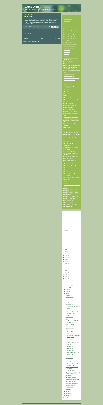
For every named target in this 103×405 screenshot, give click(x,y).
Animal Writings (67, 50)
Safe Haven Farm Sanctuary (70, 167)
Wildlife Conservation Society (70, 204)
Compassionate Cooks (69, 74)
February (68, 393)
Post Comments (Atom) (34, 41)
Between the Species (69, 61)
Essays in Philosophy (69, 86)
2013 (66, 261)
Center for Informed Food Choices (72, 65)
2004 (66, 278)
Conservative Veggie (69, 76)
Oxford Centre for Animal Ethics (71, 156)
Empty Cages (67, 82)
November (68, 282)
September (68, 285)
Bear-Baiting (68, 389)
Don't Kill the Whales (70, 370)
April (67, 295)
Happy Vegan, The (68, 101)
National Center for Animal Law (71, 147)
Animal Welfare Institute (69, 46)
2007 (66, 272)
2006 (66, 274)
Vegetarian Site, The (68, 200)
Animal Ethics (32, 7)
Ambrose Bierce (69, 317)
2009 (66, 269)
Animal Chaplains (68, 25)
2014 (66, 259)
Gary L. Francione (68, 93)
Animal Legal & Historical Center (71, 30)
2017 (66, 253)
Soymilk (67, 302)
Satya (65, 169)
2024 (66, 248)
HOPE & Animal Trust (69, 109)
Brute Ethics (67, 63)
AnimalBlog (66, 54)
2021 (66, 249)
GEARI (65, 95)
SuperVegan (67, 179)
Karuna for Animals (68, 129)
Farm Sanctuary (68, 91)
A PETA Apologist (69, 348)
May (67, 293)
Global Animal (67, 97)
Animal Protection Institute (70, 32)
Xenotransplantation (70, 304)
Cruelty (67, 315)
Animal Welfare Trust (69, 48)
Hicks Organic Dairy (68, 107)
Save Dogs (66, 171)
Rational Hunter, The (69, 163)
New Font (68, 340)
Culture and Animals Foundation (71, 78)
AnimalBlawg (67, 52)
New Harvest (67, 149)
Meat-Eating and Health (71, 377)
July (67, 289)
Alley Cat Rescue (68, 19)
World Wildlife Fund (68, 206)
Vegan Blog (67, 190)
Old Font (67, 329)
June (67, 291)
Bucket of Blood (69, 297)
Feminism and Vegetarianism (72, 379)
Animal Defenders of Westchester (71, 27)
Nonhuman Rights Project (70, 151)
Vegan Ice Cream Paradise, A (71, 196)
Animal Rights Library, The (70, 36)
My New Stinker (69, 387)
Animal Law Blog (68, 28)
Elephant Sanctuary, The (69, 80)
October (68, 284)
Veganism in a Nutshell (69, 198)
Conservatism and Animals (72, 383)
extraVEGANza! (67, 87)
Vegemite (68, 326)
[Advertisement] (71, 220)
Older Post (57, 38)
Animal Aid (66, 23)
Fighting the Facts (70, 328)
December (68, 280)
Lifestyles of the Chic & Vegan (71, 137)
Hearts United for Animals (70, 105)
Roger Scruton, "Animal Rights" (71, 165)
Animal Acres (67, 21)
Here (36, 22)
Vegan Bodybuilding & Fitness (71, 192)
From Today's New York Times (72, 342)
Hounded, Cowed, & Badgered (71, 111)
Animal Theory (67, 42)
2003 (66, 397)
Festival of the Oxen (70, 385)
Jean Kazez (67, 127)
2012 (66, 263)
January (68, 395)
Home (41, 38)
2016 (66, 255)
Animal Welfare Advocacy (70, 44)
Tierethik (66, 183)
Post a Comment (28, 33)
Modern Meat (69, 375)
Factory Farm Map (68, 89)
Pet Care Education (68, 158)
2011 (66, 265)
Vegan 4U (66, 188)
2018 (66, 251)
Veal (67, 319)
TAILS (65, 181)
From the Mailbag (69, 299)
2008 (66, 270)
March (67, 391)
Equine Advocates (68, 84)
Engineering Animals (70, 331)
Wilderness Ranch (68, 202)
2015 (66, 257)
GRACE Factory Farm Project (71, 99)
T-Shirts (67, 300)
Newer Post (25, 38)
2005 (66, 276)
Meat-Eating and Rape (71, 381)
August (67, 287)
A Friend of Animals (70, 324)
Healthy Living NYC (68, 103)
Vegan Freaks (67, 194)
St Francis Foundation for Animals (72, 177)
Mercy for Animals (68, 141)
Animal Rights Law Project (70, 34)
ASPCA (66, 56)
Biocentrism (68, 344)
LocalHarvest (67, 139)
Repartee (68, 333)
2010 (66, 267)
